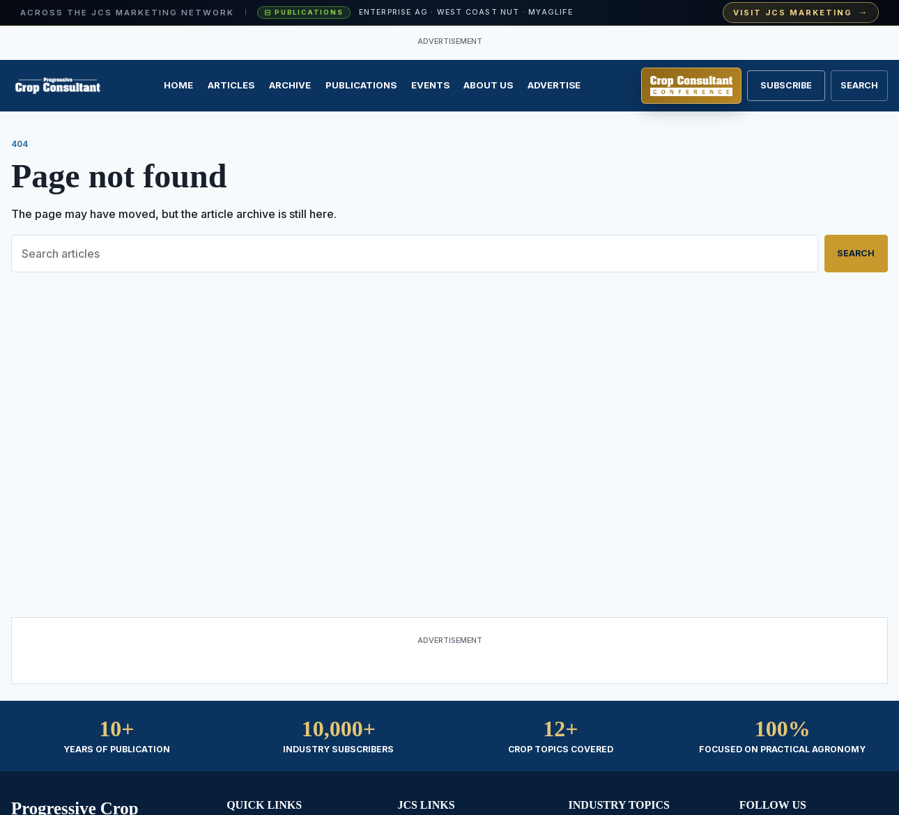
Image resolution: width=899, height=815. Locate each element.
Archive (290, 85)
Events (430, 85)
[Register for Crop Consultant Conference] (691, 86)
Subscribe (786, 85)
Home (178, 85)
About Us (488, 85)
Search (856, 253)
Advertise (554, 85)
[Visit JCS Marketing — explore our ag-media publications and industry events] (449, 13)
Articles (231, 85)
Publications (361, 85)
